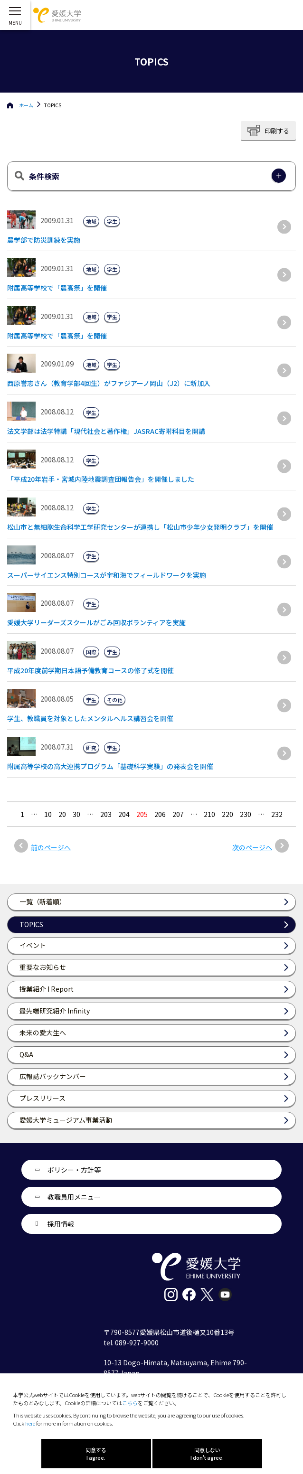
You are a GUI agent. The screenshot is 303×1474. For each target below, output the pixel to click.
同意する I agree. (95, 1453)
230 (245, 814)
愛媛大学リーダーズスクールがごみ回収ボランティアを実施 (96, 622)
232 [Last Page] (277, 814)
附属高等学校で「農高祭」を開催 (57, 287)
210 (209, 814)
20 (62, 814)
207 (178, 814)
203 (106, 814)
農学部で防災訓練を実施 (43, 239)
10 (48, 814)
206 (160, 814)
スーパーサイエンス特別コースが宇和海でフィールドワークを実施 (106, 575)
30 (76, 814)
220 (227, 814)
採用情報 (60, 1224)
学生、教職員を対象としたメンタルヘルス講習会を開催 (90, 718)
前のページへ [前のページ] (51, 847)
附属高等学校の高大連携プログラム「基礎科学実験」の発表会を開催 (110, 766)
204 (124, 814)
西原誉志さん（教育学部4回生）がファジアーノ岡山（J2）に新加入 (108, 383)
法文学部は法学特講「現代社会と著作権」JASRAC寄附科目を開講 (106, 431)
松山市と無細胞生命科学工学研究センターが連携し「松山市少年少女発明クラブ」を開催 (140, 527)
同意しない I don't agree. (207, 1453)
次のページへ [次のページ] (252, 847)
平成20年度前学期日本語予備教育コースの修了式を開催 (90, 670)
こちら (130, 1403)
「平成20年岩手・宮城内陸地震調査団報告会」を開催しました (100, 479)
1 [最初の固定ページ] (22, 814)
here (30, 1423)
